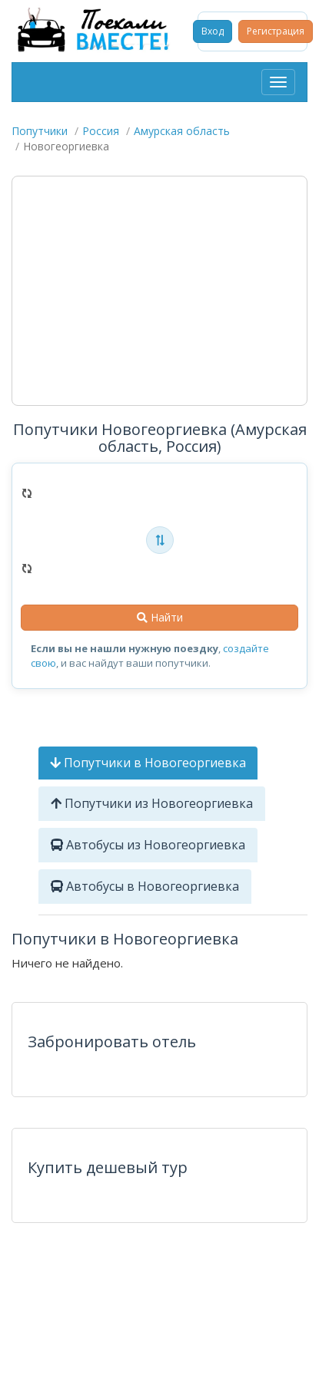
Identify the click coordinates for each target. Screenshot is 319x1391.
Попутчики (40, 131)
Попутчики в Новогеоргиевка (148, 762)
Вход (212, 31)
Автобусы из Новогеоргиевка (148, 844)
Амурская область (182, 131)
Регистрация (275, 31)
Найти (160, 617)
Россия (100, 131)
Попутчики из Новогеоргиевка (152, 803)
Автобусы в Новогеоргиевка (145, 886)
